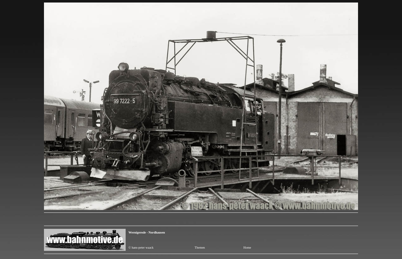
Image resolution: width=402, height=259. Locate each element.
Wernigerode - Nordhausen (146, 232)
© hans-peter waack (141, 247)
